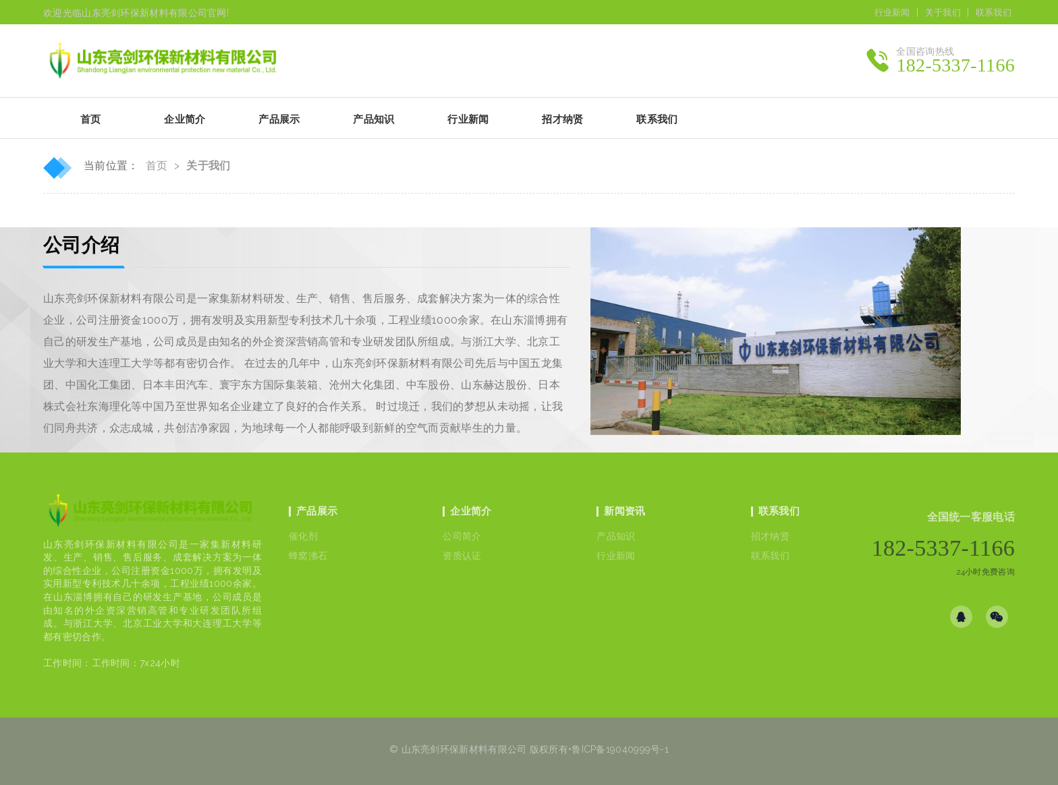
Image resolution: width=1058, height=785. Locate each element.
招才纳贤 (770, 536)
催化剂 (303, 536)
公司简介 (462, 536)
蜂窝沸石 (308, 555)
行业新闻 (892, 12)
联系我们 (993, 12)
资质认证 (462, 555)
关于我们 (943, 12)
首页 (90, 119)
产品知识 (615, 536)
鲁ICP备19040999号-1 (620, 749)
